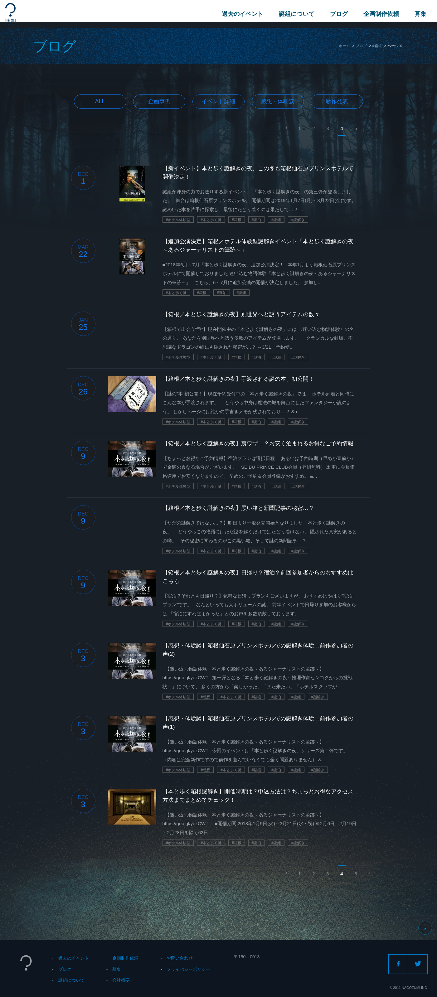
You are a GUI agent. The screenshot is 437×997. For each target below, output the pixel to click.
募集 (419, 14)
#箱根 (377, 46)
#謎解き (298, 220)
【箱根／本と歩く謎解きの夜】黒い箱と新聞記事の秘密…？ (238, 508)
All (100, 101)
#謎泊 (256, 220)
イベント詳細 (218, 101)
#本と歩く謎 (211, 220)
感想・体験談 (277, 101)
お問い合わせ (180, 958)
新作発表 (337, 101)
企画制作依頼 (379, 14)
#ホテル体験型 (178, 220)
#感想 (205, 697)
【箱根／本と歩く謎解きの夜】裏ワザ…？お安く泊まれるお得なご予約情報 (258, 443)
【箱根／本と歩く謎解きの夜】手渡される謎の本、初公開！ (238, 379)
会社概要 (121, 980)
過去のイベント (240, 14)
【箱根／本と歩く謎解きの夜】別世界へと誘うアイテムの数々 (241, 314)
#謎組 (276, 220)
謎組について (295, 14)
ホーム (344, 46)
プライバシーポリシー (188, 969)
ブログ (337, 14)
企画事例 (159, 101)
